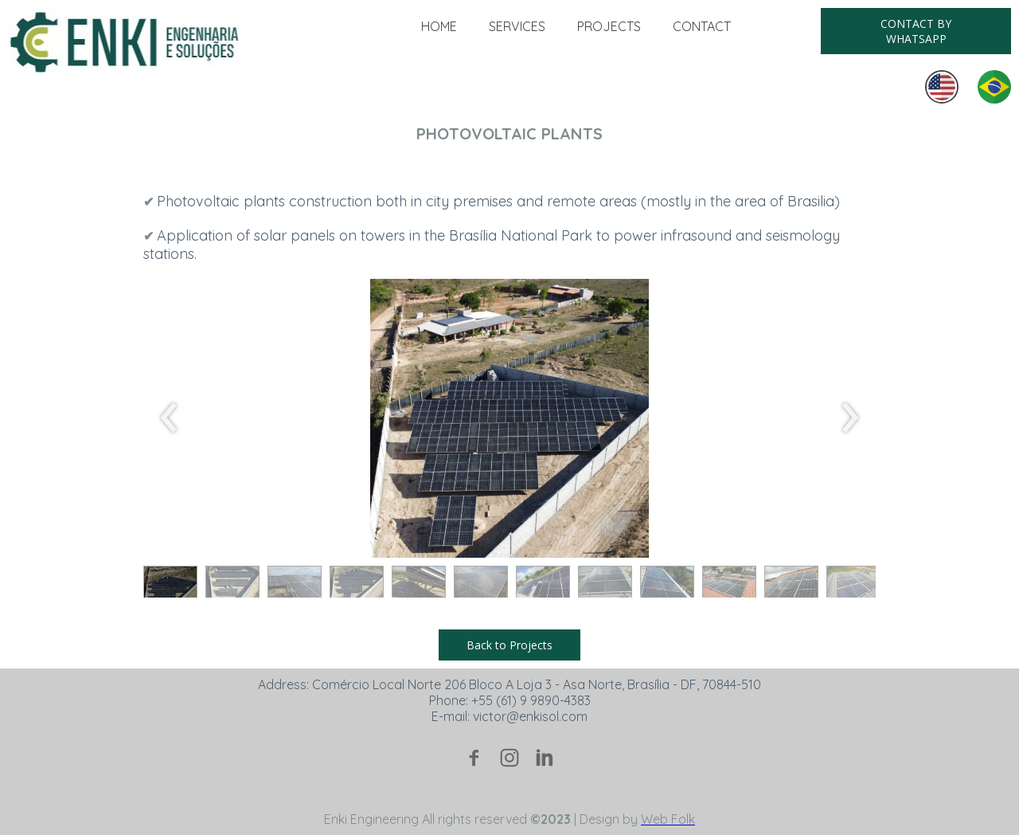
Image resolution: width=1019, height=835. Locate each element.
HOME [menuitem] (439, 26)
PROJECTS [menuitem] (609, 26)
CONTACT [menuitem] (702, 26)
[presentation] (169, 418)
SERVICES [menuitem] (517, 26)
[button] (916, 31)
